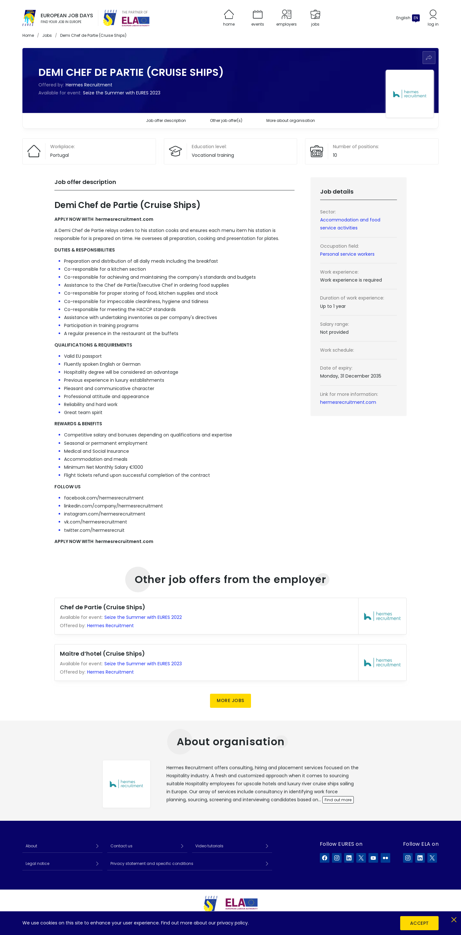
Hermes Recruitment (89, 85)
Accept (419, 923)
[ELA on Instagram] (408, 858)
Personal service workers (347, 254)
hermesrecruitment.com (348, 402)
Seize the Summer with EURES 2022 (143, 617)
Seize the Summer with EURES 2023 (121, 93)
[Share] (429, 57)
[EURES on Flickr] (385, 858)
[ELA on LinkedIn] (420, 858)
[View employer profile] (126, 784)
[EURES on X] (361, 858)
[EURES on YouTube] (373, 858)
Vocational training (213, 155)
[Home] (29, 18)
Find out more (338, 800)
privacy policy (232, 923)
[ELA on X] (432, 858)
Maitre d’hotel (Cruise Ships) (102, 654)
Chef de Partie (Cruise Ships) (102, 607)
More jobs (230, 700)
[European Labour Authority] (136, 21)
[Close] (453, 918)
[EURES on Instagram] (337, 858)
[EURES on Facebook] (324, 858)
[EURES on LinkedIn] (349, 858)
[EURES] (110, 18)
